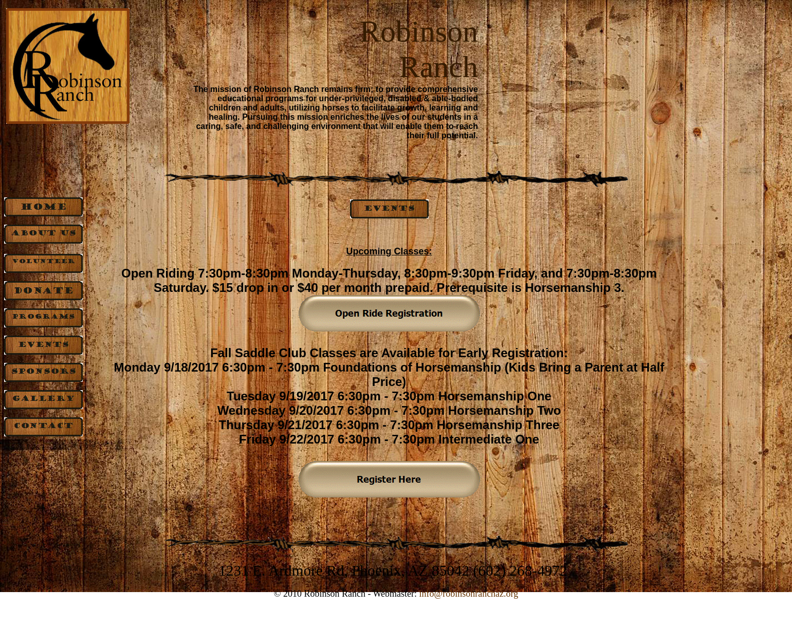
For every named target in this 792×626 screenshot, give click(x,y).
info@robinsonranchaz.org (469, 593)
